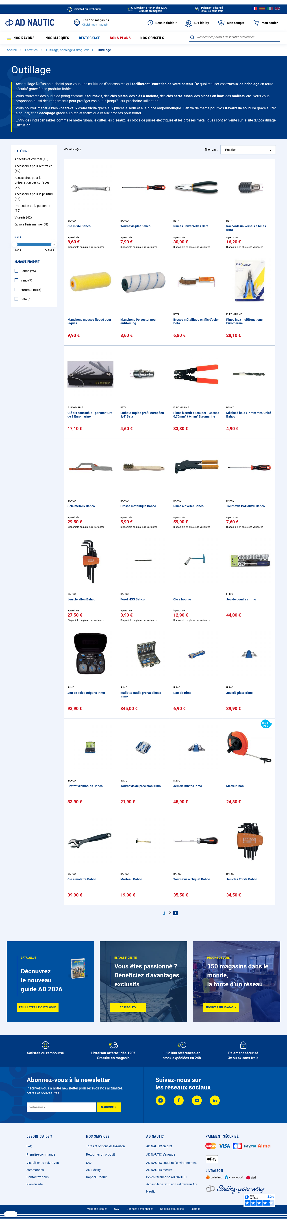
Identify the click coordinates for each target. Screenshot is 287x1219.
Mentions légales (97, 1208)
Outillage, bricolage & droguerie (68, 50)
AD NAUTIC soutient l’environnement (171, 1163)
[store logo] (30, 22)
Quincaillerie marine (32, 224)
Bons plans (120, 38)
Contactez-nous (37, 1177)
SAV (89, 1163)
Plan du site (34, 1184)
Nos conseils (152, 38)
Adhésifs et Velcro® (32, 159)
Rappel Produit (96, 1177)
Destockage (89, 38)
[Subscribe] (109, 1107)
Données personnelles (140, 1208)
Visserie (24, 217)
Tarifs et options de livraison (105, 1146)
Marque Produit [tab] (27, 261)
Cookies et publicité (172, 1208)
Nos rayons (21, 38)
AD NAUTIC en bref (159, 1146)
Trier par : (211, 149)
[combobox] (234, 37)
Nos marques (57, 38)
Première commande (40, 1154)
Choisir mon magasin (95, 24)
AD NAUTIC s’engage (160, 1154)
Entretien (31, 50)
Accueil (12, 50)
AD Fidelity (93, 1170)
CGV (117, 1208)
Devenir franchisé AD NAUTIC (166, 1177)
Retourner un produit (100, 1154)
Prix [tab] (18, 237)
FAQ (29, 1146)
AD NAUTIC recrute (159, 1170)
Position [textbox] (231, 150)
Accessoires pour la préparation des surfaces (32, 182)
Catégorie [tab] (22, 151)
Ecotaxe (195, 1208)
